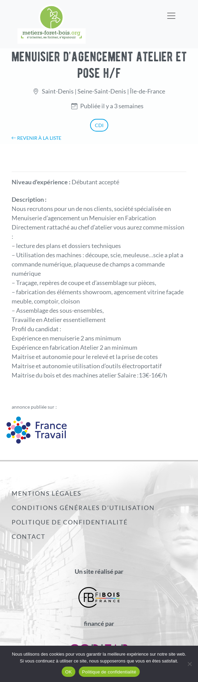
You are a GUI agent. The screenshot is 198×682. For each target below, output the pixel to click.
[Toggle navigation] (171, 11)
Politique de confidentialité (70, 522)
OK (68, 671)
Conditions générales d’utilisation (83, 507)
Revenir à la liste (36, 138)
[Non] (189, 663)
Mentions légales (47, 493)
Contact (29, 536)
